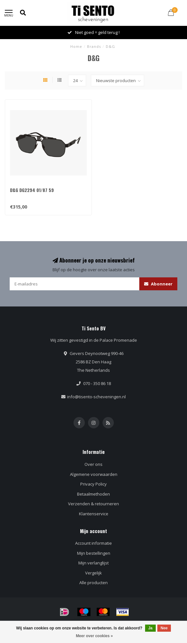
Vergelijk (93, 573)
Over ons (93, 464)
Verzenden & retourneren (93, 504)
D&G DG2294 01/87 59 (32, 190)
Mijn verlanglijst (93, 563)
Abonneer (158, 284)
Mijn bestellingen (93, 553)
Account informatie (93, 543)
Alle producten (93, 582)
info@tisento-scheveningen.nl (96, 397)
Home (76, 46)
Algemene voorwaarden (93, 474)
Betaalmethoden (93, 494)
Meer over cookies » (94, 636)
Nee (164, 628)
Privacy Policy (93, 484)
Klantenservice (93, 514)
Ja (150, 628)
